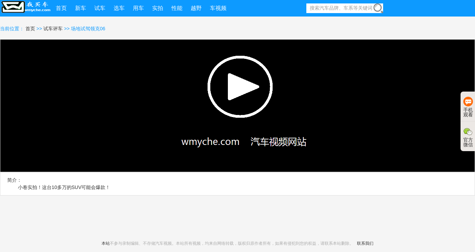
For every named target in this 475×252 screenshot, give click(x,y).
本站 (106, 243)
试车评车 (53, 28)
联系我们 (365, 243)
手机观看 (468, 107)
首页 (30, 28)
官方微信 (468, 137)
